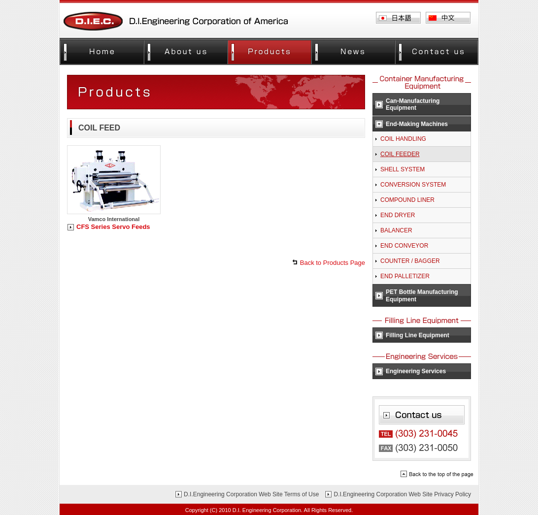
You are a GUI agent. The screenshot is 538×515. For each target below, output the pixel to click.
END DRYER (397, 215)
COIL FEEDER (400, 154)
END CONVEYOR (404, 245)
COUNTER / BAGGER (410, 261)
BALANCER (396, 230)
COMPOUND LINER (407, 199)
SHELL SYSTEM (402, 169)
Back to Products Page (332, 262)
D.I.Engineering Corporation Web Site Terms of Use (251, 494)
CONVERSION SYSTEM (413, 184)
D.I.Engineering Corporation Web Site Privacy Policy (402, 494)
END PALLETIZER (405, 276)
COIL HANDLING (403, 138)
